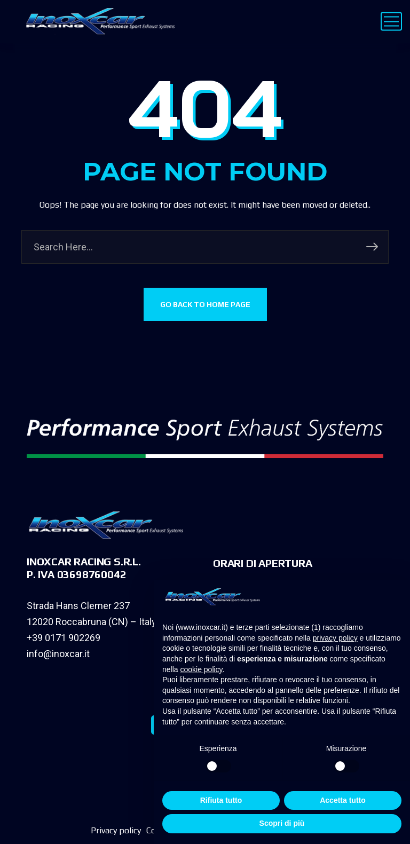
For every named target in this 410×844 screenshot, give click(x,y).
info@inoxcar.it (58, 653)
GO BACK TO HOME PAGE (205, 304)
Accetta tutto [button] (343, 800)
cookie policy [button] (201, 669)
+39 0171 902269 (63, 637)
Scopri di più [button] (282, 823)
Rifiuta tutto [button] (221, 800)
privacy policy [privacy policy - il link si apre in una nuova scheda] (335, 638)
